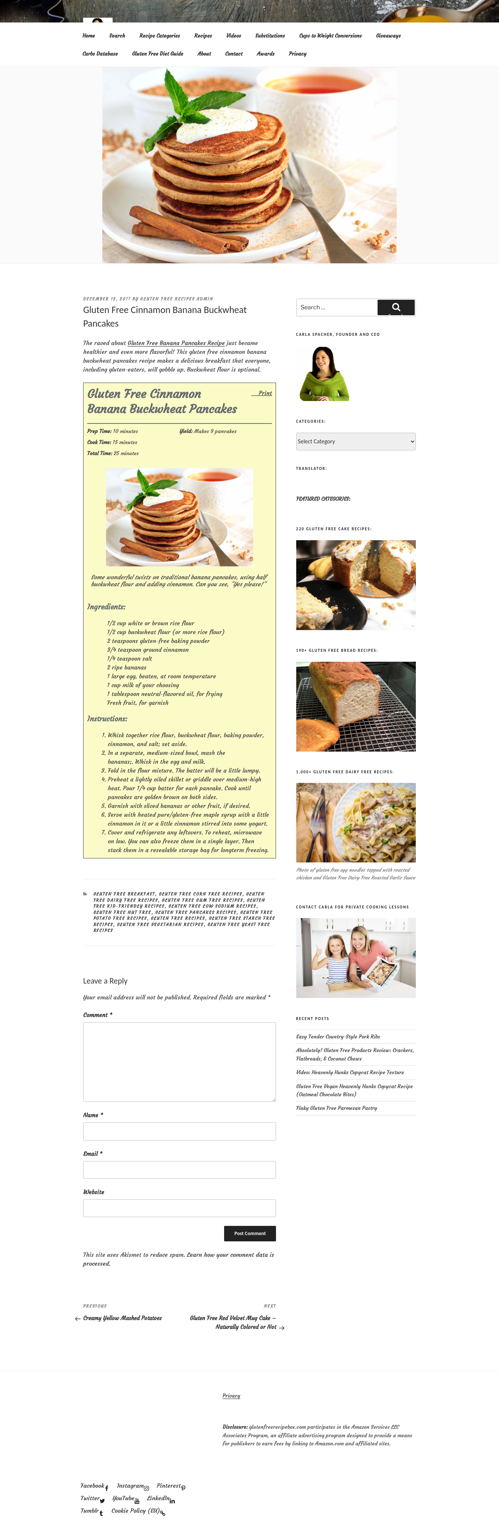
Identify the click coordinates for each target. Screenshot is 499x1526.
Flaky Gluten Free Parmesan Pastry (336, 1108)
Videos (233, 35)
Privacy (298, 53)
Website (93, 1192)
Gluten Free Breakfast (124, 894)
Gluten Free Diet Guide (157, 53)
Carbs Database (100, 53)
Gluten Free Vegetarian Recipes (160, 924)
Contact (234, 53)
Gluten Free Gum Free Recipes (202, 900)
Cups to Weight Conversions (330, 35)
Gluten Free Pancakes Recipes (196, 912)
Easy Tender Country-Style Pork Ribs (338, 1036)
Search (117, 35)
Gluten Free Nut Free (122, 912)
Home (88, 35)
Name (93, 1115)
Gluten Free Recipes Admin (176, 299)
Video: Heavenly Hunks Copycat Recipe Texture (350, 1072)
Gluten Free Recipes (178, 918)
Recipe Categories (159, 35)
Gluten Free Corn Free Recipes (201, 894)
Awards (266, 53)
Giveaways (388, 35)
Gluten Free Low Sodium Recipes (212, 906)
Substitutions (270, 35)
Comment (97, 1015)
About (204, 53)
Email (92, 1153)
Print (265, 392)
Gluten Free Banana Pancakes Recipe (176, 343)
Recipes (203, 35)
